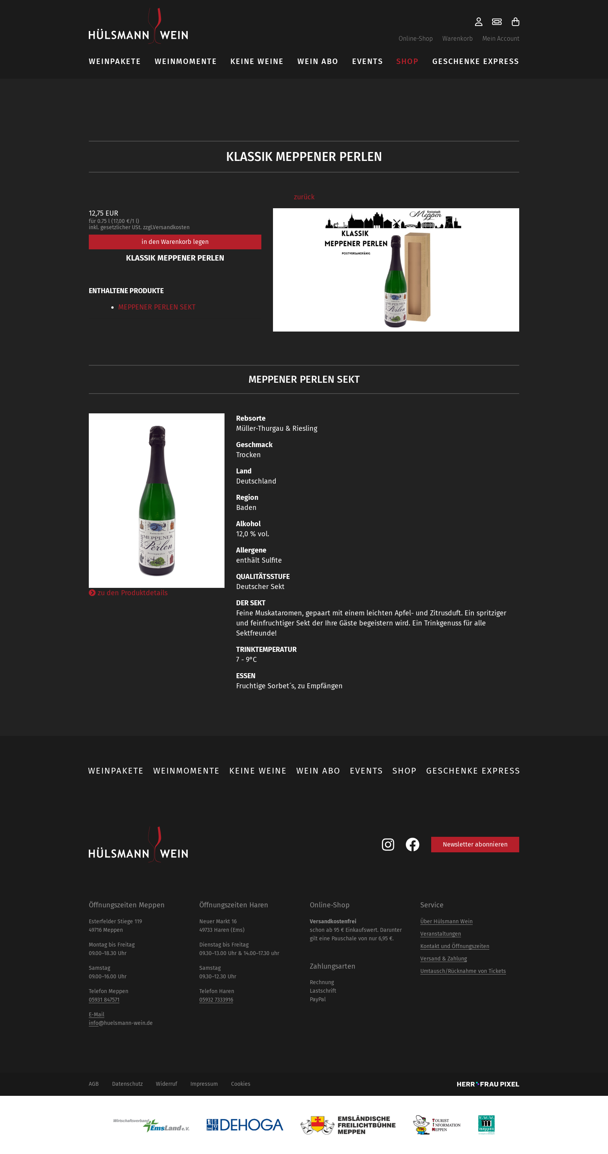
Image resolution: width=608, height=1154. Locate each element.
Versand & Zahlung (443, 958)
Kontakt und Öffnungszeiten (454, 946)
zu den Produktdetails (128, 593)
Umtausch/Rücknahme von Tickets (463, 971)
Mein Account (500, 38)
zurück (304, 197)
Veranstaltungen (440, 934)
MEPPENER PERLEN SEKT (156, 307)
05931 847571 (104, 1000)
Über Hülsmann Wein (446, 921)
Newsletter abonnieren (475, 844)
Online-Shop (416, 38)
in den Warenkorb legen (175, 241)
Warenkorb (457, 38)
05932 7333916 (216, 1000)
